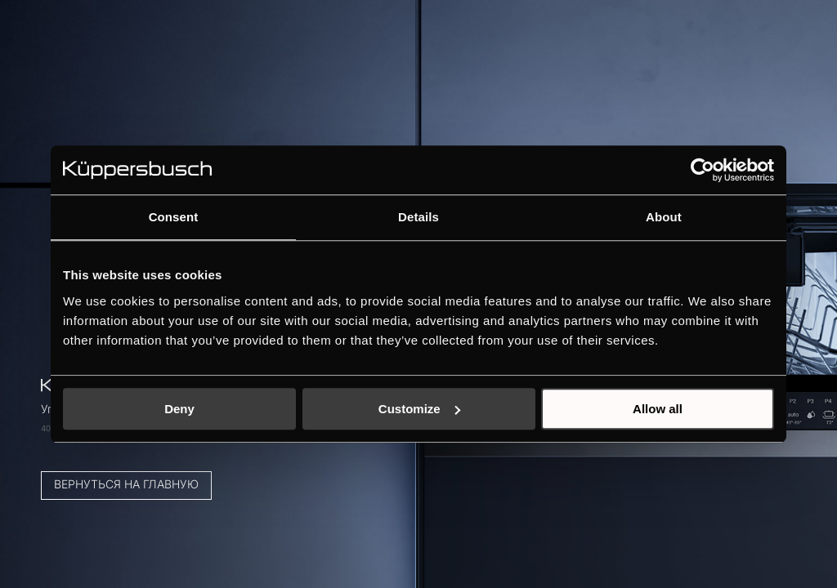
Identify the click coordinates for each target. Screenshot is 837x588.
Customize (419, 409)
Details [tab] (418, 217)
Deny (179, 409)
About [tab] (664, 217)
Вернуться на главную (142, 454)
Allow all (658, 409)
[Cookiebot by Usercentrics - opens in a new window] (702, 170)
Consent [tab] (174, 217)
